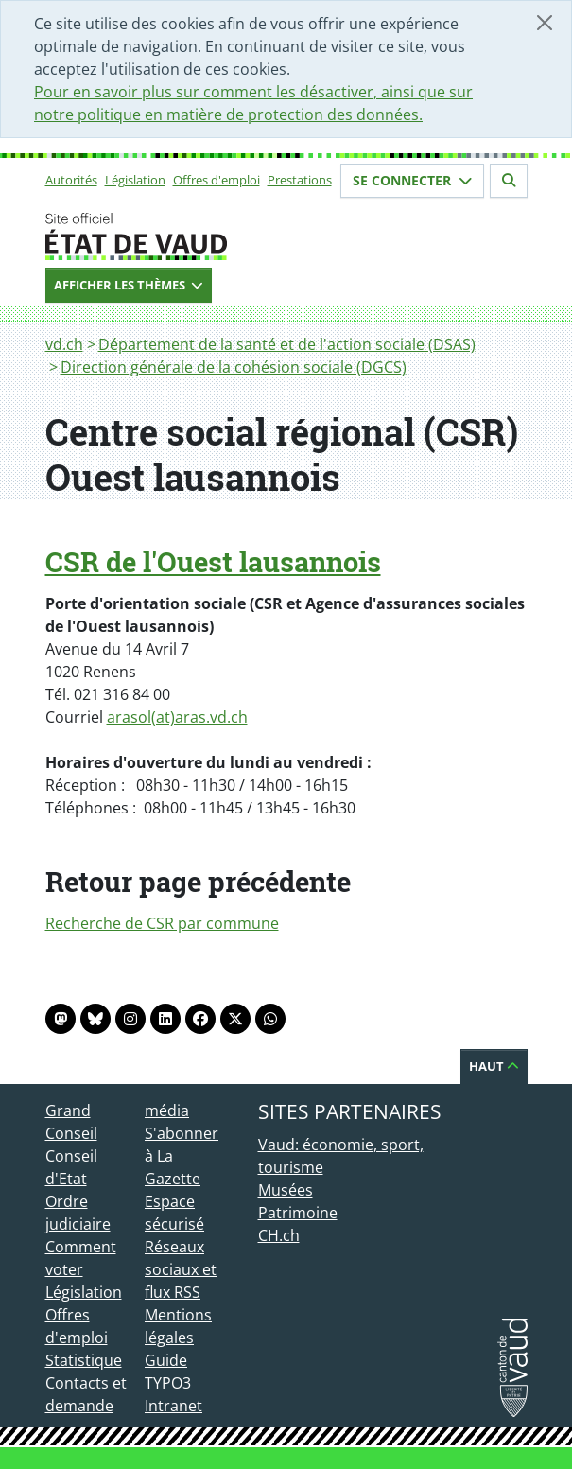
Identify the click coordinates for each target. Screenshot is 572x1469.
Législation (135, 179)
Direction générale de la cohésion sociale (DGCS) (234, 367)
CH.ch (279, 1235)
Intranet (173, 1405)
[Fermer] (544, 22)
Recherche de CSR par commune (162, 923)
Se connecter (412, 180)
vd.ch (64, 344)
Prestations (300, 179)
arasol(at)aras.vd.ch (177, 717)
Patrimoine (298, 1212)
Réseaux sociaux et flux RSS (181, 1269)
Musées (285, 1190)
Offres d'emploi (216, 179)
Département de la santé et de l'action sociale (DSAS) (287, 344)
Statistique (83, 1360)
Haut (494, 1066)
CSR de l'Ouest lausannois (213, 562)
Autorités (71, 179)
